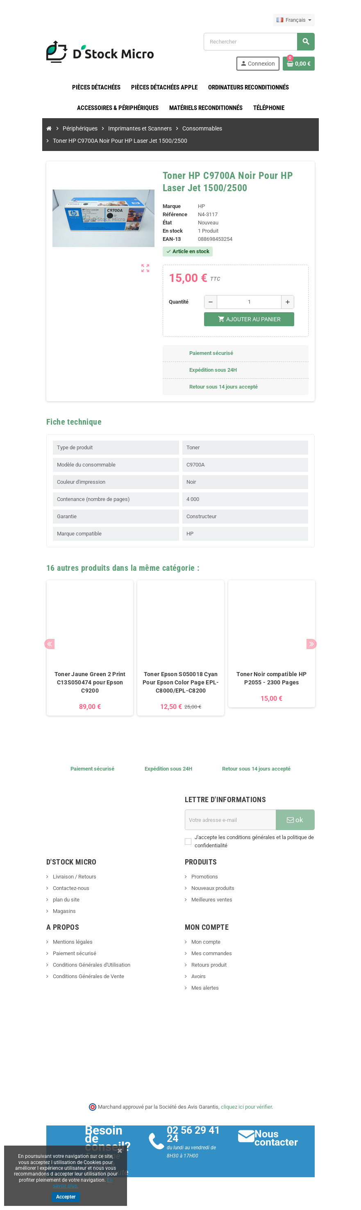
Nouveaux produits (212, 894)
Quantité (177, 302)
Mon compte (205, 948)
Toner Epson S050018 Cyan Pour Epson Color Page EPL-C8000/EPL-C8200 (180, 688)
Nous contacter (282, 1144)
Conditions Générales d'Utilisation (82, 971)
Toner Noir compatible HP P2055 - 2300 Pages (277, 684)
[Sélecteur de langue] (303, 20)
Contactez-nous (61, 894)
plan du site (56, 906)
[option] (83, 655)
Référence (173, 214)
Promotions (204, 883)
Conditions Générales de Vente (79, 982)
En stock (171, 231)
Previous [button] (40, 647)
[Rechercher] (264, 41)
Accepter (65, 1197)
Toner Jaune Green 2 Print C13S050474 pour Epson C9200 (83, 684)
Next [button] (321, 647)
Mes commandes (211, 959)
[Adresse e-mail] (233, 826)
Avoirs (198, 982)
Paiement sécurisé (65, 959)
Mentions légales (63, 948)
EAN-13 (170, 239)
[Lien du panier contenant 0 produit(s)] (308, 64)
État (165, 223)
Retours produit (208, 971)
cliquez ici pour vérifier (246, 1113)
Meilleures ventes (211, 906)
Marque (170, 206)
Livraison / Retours (65, 883)
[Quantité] (250, 302)
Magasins (55, 917)
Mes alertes (204, 994)
